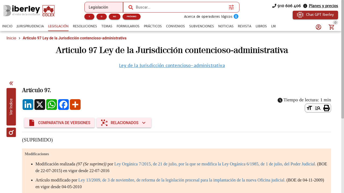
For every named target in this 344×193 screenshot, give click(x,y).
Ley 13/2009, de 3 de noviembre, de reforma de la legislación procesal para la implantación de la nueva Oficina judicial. (181, 180)
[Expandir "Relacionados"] (124, 123)
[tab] (7, 26)
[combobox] (181, 7)
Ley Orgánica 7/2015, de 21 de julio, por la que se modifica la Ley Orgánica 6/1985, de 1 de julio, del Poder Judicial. (215, 164)
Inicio (11, 38)
